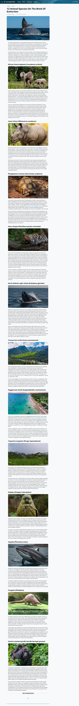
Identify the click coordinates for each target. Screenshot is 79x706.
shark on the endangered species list (39, 417)
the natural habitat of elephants (23, 99)
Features (36, 1)
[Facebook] (73, 1)
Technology (29, 1)
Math (24, 1)
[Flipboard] (75, 1)
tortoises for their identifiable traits (33, 206)
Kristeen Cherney (11, 14)
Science (19, 1)
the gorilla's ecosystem (33, 677)
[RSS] (77, 1)
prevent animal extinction (38, 57)
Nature (13, 6)
